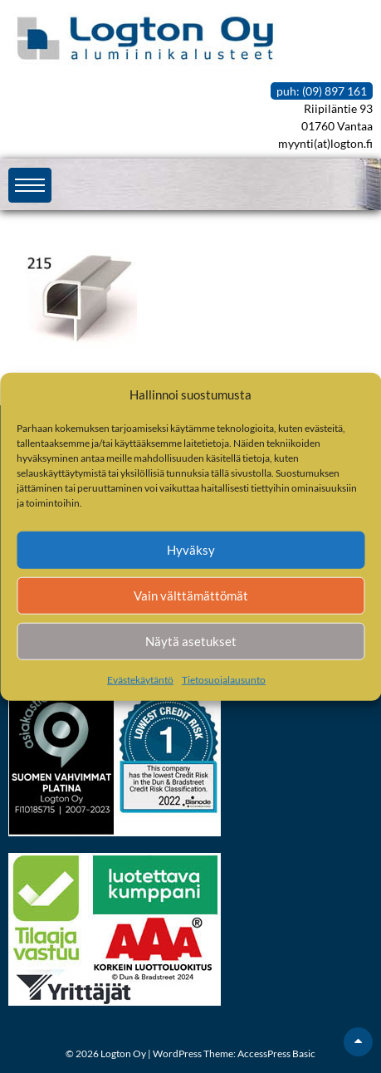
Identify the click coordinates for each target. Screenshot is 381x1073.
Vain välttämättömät (191, 595)
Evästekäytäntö (140, 679)
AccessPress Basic (276, 1053)
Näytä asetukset (191, 641)
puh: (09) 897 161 (321, 91)
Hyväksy (191, 549)
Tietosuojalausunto (224, 679)
